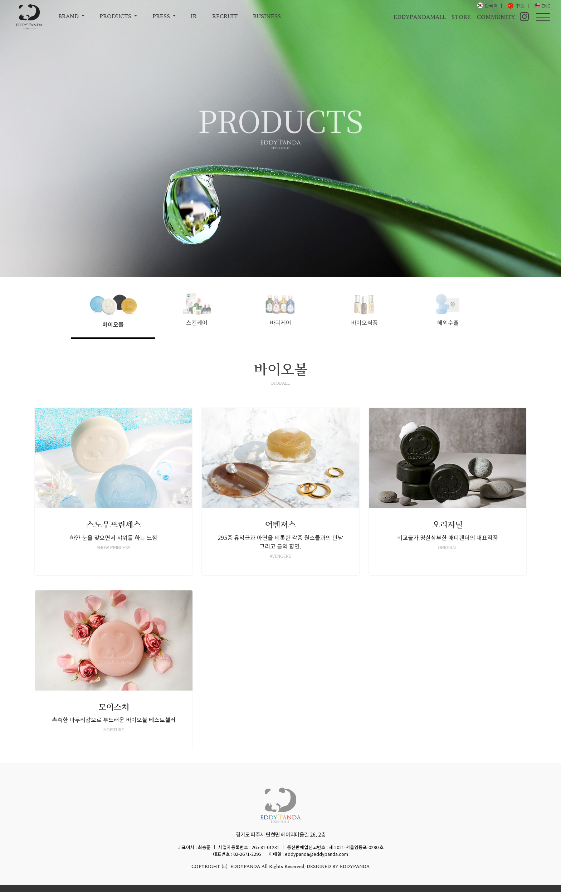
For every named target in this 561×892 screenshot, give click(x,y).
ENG (546, 5)
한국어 (491, 5)
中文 (520, 5)
